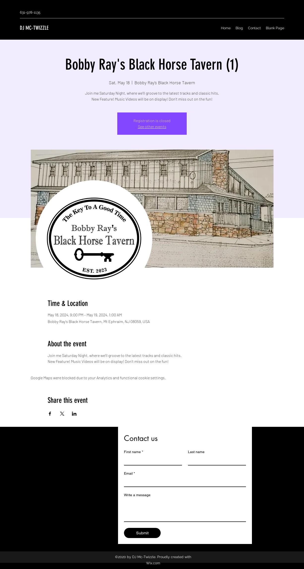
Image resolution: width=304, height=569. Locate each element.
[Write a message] (185, 510)
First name (133, 452)
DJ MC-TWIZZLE (34, 28)
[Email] (183, 482)
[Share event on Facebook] (50, 414)
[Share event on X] (62, 414)
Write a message (137, 495)
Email (129, 473)
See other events (152, 126)
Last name (196, 452)
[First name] (151, 460)
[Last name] (215, 460)
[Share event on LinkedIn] (74, 414)
